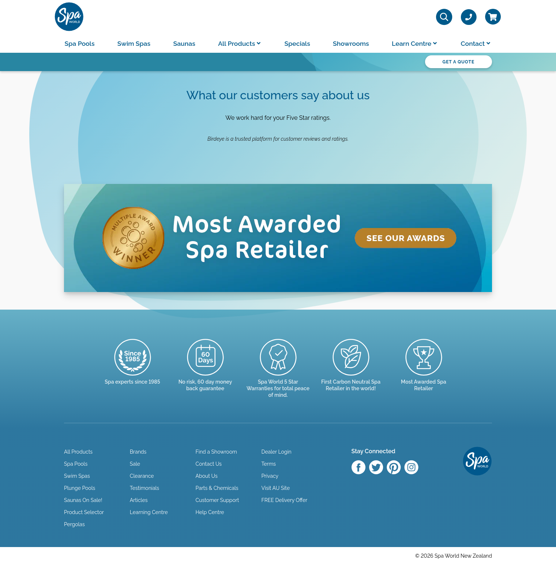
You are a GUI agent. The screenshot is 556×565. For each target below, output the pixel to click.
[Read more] (205, 372)
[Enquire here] (424, 372)
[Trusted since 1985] (133, 368)
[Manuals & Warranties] (278, 375)
